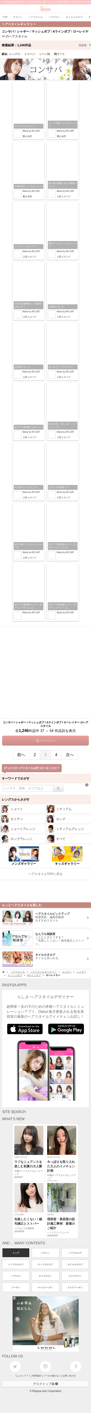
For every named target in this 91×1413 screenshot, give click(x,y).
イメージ (30, 54)
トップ (16, 1253)
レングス (15, 54)
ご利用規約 (35, 1375)
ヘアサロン (15, 1276)
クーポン (15, 1287)
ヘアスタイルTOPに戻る (45, 874)
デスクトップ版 (45, 1384)
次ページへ (46, 740)
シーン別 (45, 54)
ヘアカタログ (75, 1253)
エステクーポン (75, 1287)
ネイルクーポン (45, 1287)
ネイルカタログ (75, 1264)
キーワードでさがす (16, 778)
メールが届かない (52, 1375)
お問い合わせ (69, 1375)
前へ (21, 755)
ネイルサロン (45, 1276)
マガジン (45, 1253)
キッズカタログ (45, 1264)
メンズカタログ (16, 1264)
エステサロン (75, 1276)
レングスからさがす (16, 799)
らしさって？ (21, 1375)
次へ (70, 755)
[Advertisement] (45, 672)
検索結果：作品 (46, 45)
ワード (60, 54)
